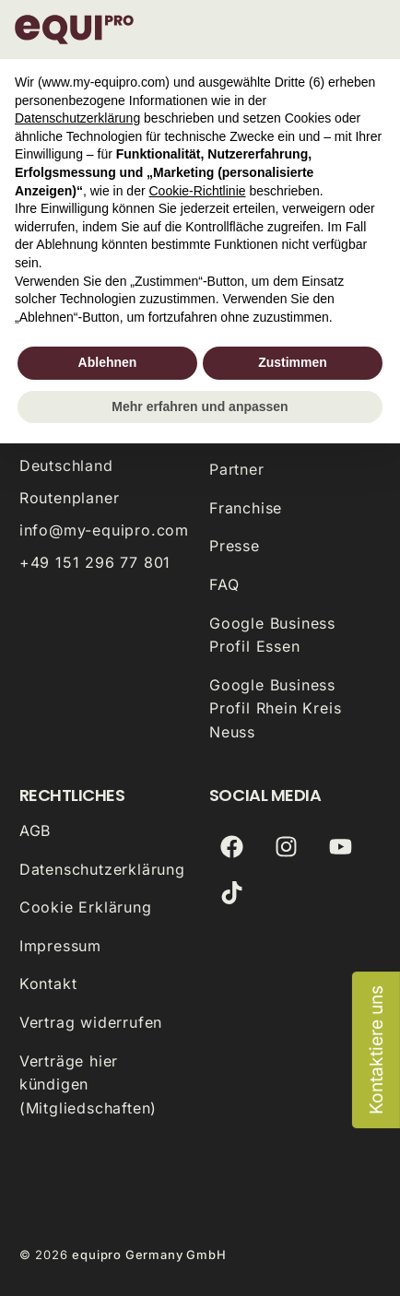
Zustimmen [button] (292, 362)
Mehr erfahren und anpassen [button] (200, 406)
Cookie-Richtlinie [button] (196, 190)
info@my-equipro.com (104, 530)
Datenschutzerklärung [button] (77, 118)
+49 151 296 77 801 (95, 562)
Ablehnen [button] (107, 362)
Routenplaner (69, 498)
